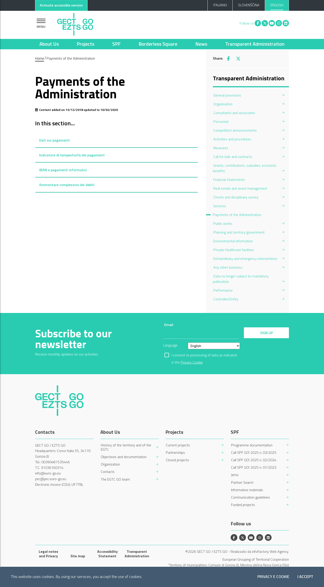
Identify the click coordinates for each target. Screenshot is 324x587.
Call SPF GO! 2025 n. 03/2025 (253, 452)
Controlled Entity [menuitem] (225, 299)
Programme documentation (251, 445)
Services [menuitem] (219, 206)
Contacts (108, 471)
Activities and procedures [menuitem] (232, 139)
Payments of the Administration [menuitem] (237, 214)
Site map (77, 556)
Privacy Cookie (192, 362)
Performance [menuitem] (223, 290)
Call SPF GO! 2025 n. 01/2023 (253, 467)
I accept (305, 577)
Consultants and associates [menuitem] (234, 112)
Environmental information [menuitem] (233, 241)
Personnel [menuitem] (220, 121)
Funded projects (243, 504)
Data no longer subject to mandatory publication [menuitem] (241, 278)
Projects (85, 44)
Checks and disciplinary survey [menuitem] (235, 197)
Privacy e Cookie (273, 577)
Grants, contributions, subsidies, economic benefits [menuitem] (244, 168)
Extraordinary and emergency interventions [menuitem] (245, 258)
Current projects (178, 445)
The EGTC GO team (115, 479)
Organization (110, 464)
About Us (49, 44)
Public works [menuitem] (222, 223)
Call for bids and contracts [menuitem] (232, 156)
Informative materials (247, 490)
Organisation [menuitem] (222, 104)
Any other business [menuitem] (227, 267)
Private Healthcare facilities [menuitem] (233, 249)
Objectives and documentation (123, 456)
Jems (234, 474)
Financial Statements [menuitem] (229, 179)
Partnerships (175, 452)
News (201, 44)
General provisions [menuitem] (227, 95)
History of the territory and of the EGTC (126, 447)
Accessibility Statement (107, 554)
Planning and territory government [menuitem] (239, 232)
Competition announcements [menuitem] (235, 130)
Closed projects (177, 460)
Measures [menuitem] (220, 148)
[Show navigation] (41, 23)
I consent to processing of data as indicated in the (204, 355)
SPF (116, 44)
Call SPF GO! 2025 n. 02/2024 (253, 460)
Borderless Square (158, 44)
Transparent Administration (255, 44)
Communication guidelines (250, 497)
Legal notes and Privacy (48, 554)
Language (170, 345)
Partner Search (242, 482)
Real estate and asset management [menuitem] (240, 188)
